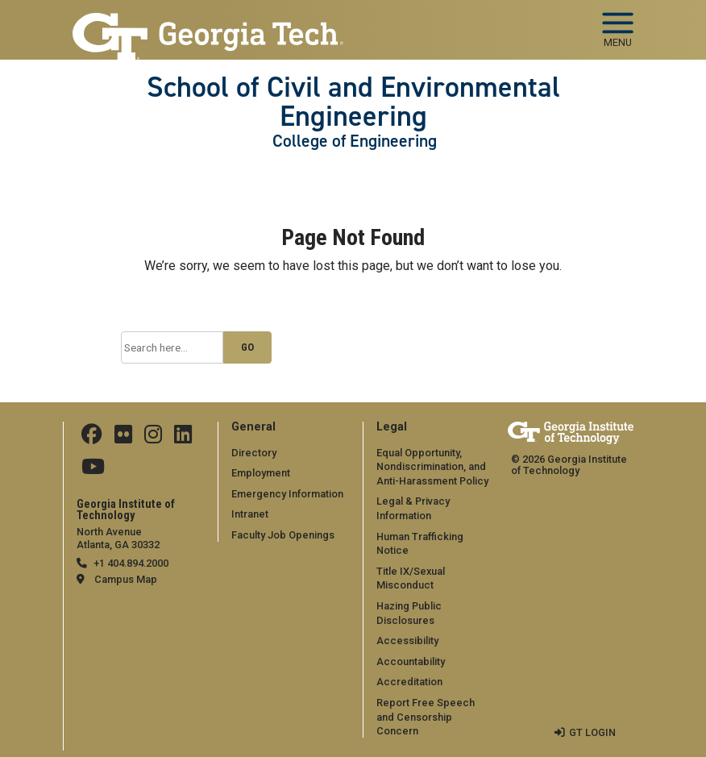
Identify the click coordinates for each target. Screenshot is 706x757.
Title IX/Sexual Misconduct (410, 578)
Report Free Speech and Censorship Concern (425, 717)
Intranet (249, 514)
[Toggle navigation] (617, 24)
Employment (260, 473)
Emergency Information (287, 494)
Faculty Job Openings (282, 535)
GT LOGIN (592, 732)
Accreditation (409, 682)
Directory (253, 453)
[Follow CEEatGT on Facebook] (91, 438)
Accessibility (407, 640)
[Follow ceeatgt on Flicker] (123, 438)
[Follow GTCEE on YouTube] (93, 470)
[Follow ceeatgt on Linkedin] (183, 438)
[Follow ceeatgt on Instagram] (153, 438)
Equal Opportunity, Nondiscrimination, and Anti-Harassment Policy (432, 467)
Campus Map (125, 579)
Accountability (410, 661)
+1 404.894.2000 (130, 563)
